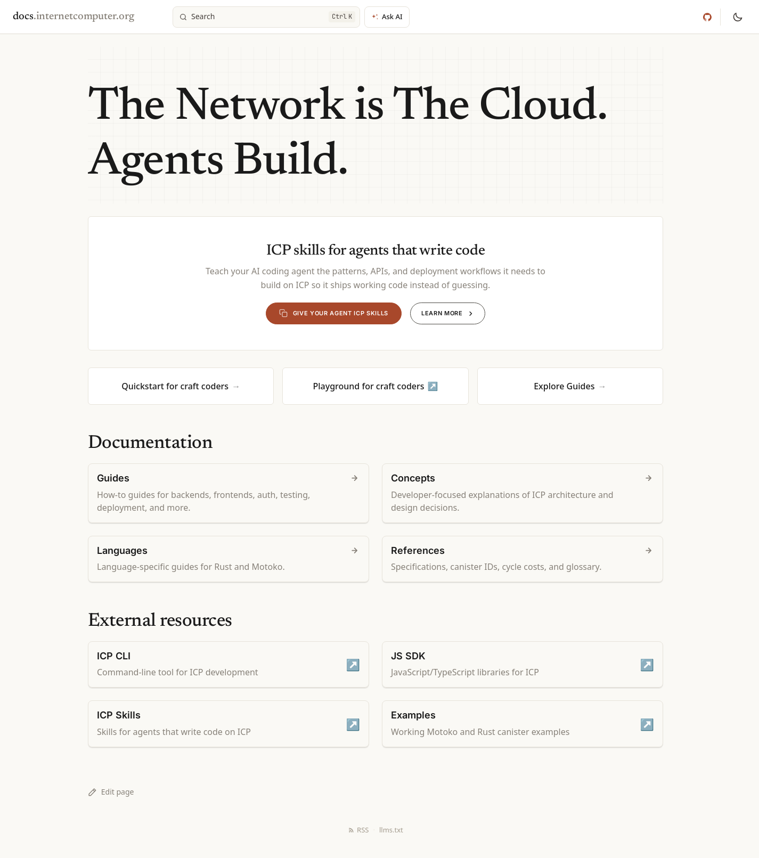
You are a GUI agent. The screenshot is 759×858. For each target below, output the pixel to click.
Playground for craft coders (368, 386)
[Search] (266, 17)
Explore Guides (564, 386)
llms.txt (391, 830)
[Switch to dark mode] (737, 17)
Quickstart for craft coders (174, 386)
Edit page (111, 792)
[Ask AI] (387, 17)
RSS (358, 830)
